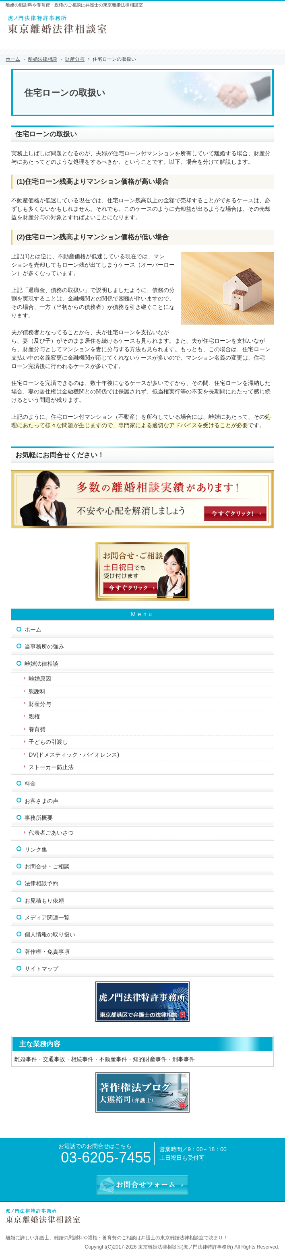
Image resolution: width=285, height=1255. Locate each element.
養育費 (37, 729)
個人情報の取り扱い (50, 934)
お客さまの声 (41, 801)
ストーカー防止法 (51, 767)
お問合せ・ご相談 (47, 866)
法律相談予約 (41, 883)
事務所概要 (39, 818)
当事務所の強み (44, 646)
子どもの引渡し (48, 742)
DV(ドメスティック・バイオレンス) (74, 754)
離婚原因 (40, 678)
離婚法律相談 (41, 663)
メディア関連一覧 (47, 917)
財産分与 (40, 704)
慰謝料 (37, 691)
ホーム (33, 629)
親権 (34, 716)
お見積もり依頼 (44, 900)
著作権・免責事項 (47, 951)
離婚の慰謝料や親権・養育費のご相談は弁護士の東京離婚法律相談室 (129, 1238)
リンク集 (36, 849)
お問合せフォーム (268, 20)
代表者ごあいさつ (51, 832)
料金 (30, 783)
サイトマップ (41, 968)
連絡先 (248, 20)
